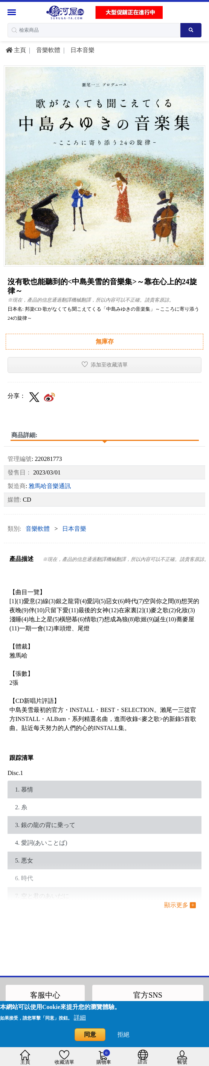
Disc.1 (15, 773)
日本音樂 (82, 50)
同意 (90, 1034)
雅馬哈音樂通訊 (50, 486)
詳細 (80, 1017)
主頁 (16, 50)
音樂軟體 (47, 50)
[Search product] (190, 30)
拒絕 (123, 1034)
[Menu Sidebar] (13, 12)
